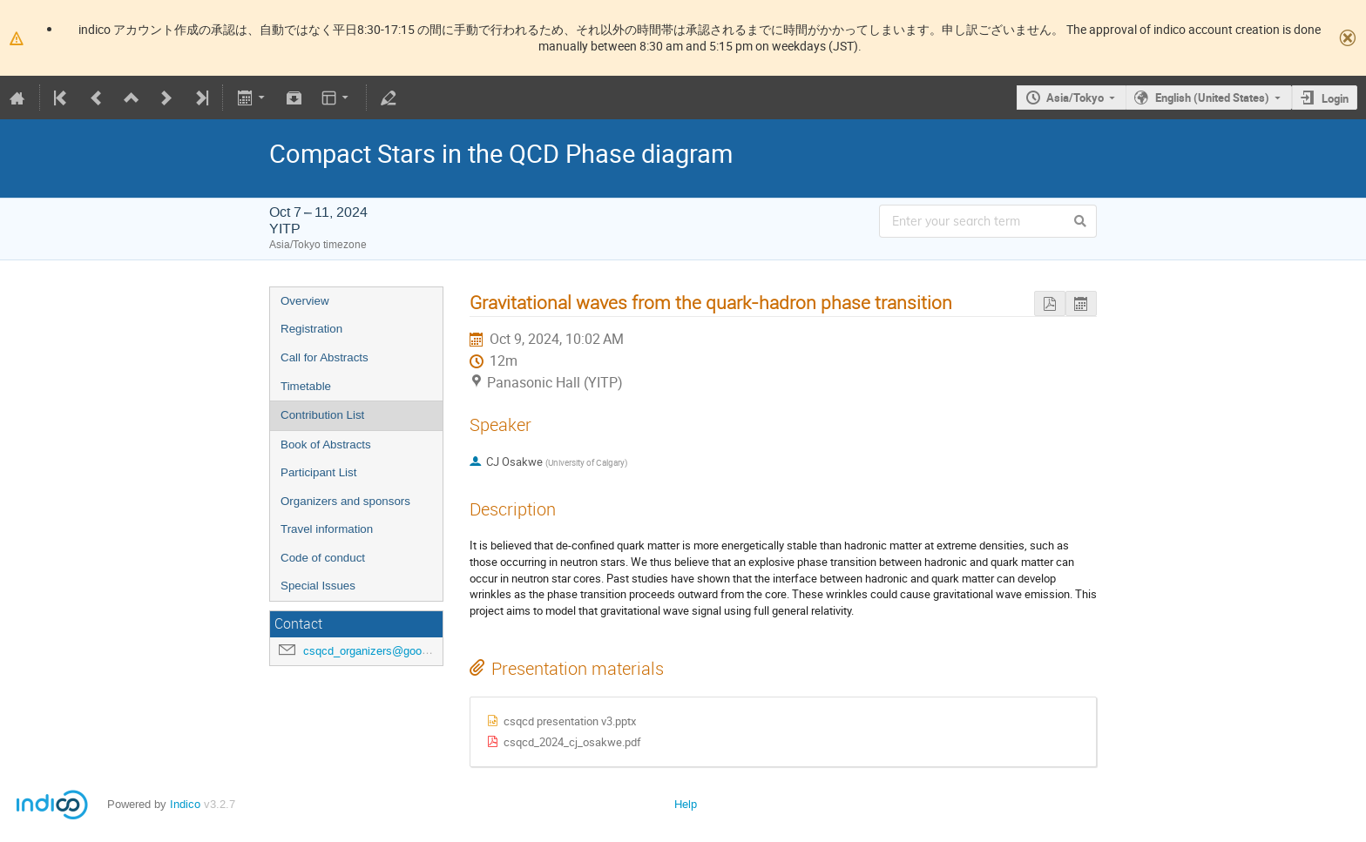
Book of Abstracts (326, 444)
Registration (311, 328)
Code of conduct (323, 557)
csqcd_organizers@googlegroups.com (399, 650)
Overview (305, 300)
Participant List (318, 472)
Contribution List (322, 414)
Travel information (327, 529)
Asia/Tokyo (1075, 97)
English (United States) (1212, 97)
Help (685, 804)
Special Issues (318, 585)
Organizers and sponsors (345, 501)
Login (1335, 98)
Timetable (306, 386)
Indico (185, 804)
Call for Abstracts (325, 357)
